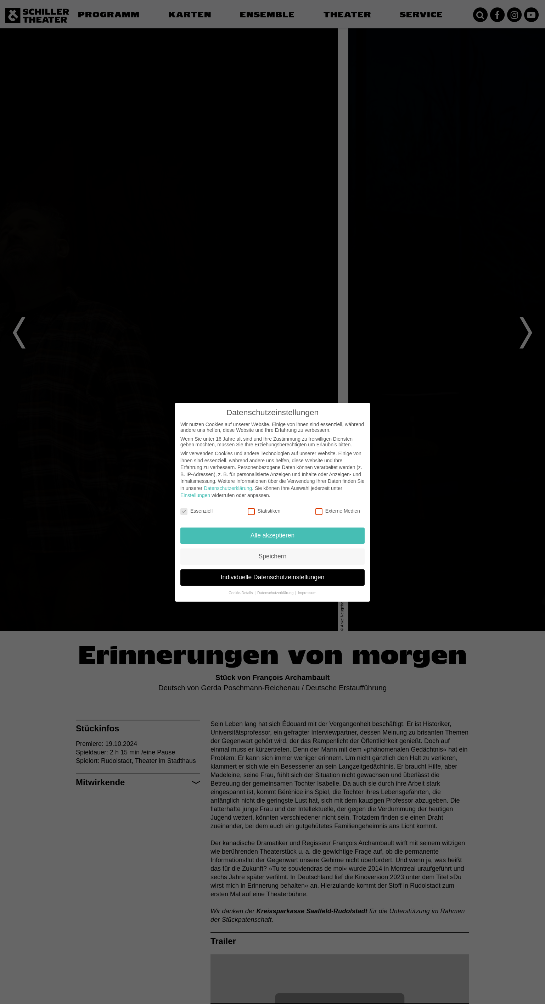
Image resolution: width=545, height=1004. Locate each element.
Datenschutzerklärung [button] (275, 593)
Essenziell (196, 511)
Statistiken (264, 511)
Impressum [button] (307, 593)
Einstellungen (195, 495)
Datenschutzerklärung (228, 488)
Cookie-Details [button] (241, 593)
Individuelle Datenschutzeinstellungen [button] (273, 577)
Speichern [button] (273, 556)
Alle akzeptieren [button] (273, 535)
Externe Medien (337, 511)
